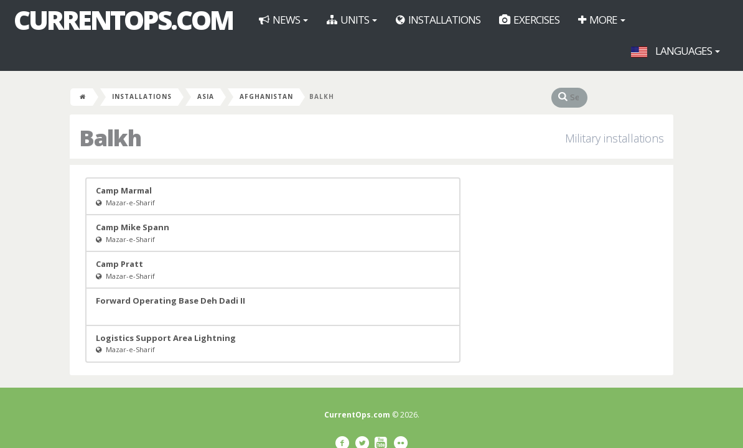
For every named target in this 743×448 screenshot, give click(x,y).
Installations (438, 19)
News (283, 19)
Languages (675, 51)
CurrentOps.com (123, 19)
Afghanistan (266, 96)
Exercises (529, 19)
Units (352, 19)
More (601, 19)
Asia (205, 96)
